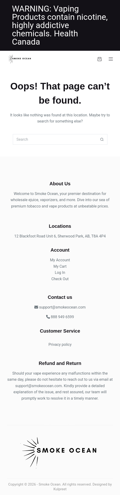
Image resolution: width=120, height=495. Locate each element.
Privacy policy (60, 344)
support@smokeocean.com (38, 386)
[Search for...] (55, 139)
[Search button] (102, 139)
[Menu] (111, 59)
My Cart (60, 266)
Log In (60, 272)
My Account (60, 260)
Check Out (60, 279)
